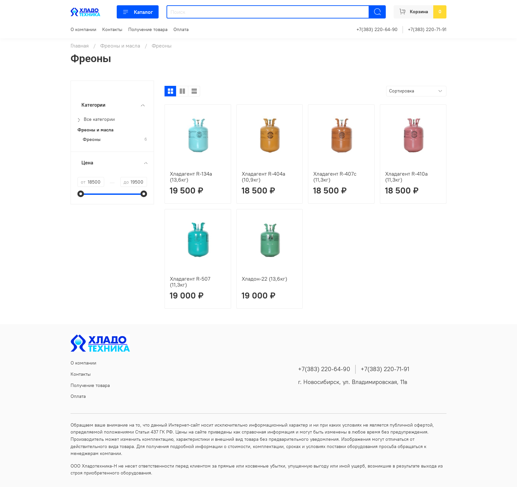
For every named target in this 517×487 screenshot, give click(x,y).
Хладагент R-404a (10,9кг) (263, 176)
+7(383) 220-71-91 (427, 29)
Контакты (112, 29)
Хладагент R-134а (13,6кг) (191, 176)
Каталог (137, 12)
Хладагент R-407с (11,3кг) (334, 176)
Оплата (181, 29)
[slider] (81, 194)
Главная (80, 45)
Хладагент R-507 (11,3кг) (190, 281)
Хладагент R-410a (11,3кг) (406, 176)
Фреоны (92, 139)
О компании (83, 29)
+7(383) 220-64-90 (377, 29)
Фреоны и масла (120, 45)
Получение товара (147, 29)
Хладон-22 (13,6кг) (264, 278)
